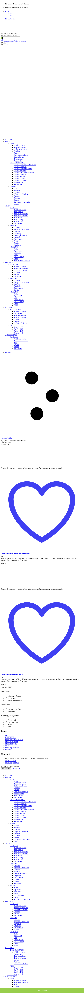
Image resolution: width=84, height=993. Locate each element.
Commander (16, 768)
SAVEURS (13, 225)
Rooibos (17, 272)
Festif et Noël (19, 300)
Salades (16, 204)
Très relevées (18, 159)
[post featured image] (17, 466)
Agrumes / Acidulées (21, 229)
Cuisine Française (20, 167)
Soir (15, 298)
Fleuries (17, 231)
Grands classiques (20, 235)
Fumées (16, 243)
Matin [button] (10, 724)
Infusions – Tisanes (21, 270)
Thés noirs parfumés (21, 214)
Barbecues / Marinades (22, 202)
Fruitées (17, 227)
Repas (16, 255)
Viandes (17, 190)
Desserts (17, 196)
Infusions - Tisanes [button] (14, 696)
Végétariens (18, 184)
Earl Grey (17, 233)
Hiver (16, 259)
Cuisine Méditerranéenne (23, 169)
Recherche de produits (9, 33)
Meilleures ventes (20, 145)
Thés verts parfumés (21, 216)
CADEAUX (9, 308)
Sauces (16, 200)
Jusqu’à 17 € (18, 327)
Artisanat (17, 321)
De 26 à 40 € (18, 331)
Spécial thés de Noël (21, 323)
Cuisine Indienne (20, 171)
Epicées (16, 241)
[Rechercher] (2, 38)
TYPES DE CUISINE (17, 163)
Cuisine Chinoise (20, 174)
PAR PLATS (14, 186)
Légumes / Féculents (21, 194)
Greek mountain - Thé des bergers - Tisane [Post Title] (15, 553)
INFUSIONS (9, 263)
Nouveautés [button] (12, 698)
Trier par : (4, 440)
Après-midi (18, 251)
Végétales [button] (11, 711)
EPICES (8, 141)
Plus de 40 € (18, 333)
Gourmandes (18, 239)
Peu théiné (17, 253)
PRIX (12, 325)
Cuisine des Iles (19, 176)
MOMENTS (14, 247)
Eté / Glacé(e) (19, 257)
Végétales (17, 245)
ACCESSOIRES (11, 335)
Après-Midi (18, 296)
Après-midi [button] (12, 720)
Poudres (17, 151)
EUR (11, 15)
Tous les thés (18, 212)
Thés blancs (18, 218)
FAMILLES (14, 143)
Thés (15, 343)
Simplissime (18, 182)
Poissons (17, 192)
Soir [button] (9, 727)
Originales (17, 237)
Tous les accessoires (21, 341)
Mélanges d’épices (20, 149)
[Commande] (20, 440)
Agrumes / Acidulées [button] (15, 709)
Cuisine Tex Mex (20, 180)
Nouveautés (18, 161)
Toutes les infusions (21, 268)
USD (7, 11)
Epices (16, 319)
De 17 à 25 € (18, 329)
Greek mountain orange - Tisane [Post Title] (12, 674)
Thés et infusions (20, 317)
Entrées (16, 188)
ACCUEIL (9, 139)
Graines (16, 153)
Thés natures (18, 221)
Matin (16, 249)
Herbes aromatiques (21, 155)
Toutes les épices (20, 147)
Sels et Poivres (19, 157)
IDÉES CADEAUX (17, 309)
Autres (16, 274)
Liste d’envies (10, 19)
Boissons (17, 198)
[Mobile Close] (2, 772)
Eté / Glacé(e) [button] (13, 722)
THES (7, 206)
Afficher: (4, 442)
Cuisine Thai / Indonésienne (24, 173)
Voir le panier (6, 768)
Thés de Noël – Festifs (22, 261)
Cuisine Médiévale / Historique (25, 165)
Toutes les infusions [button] (15, 700)
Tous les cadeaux (20, 315)
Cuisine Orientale (20, 178)
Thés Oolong (18, 219)
